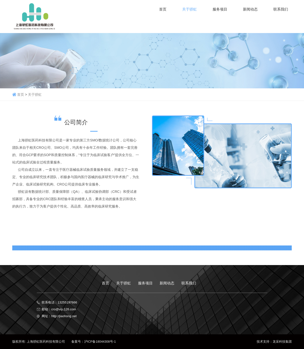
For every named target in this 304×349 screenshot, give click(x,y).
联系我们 (188, 283)
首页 (20, 95)
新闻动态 (167, 283)
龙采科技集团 (282, 341)
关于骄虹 (35, 95)
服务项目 (145, 283)
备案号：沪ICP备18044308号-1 (91, 341)
